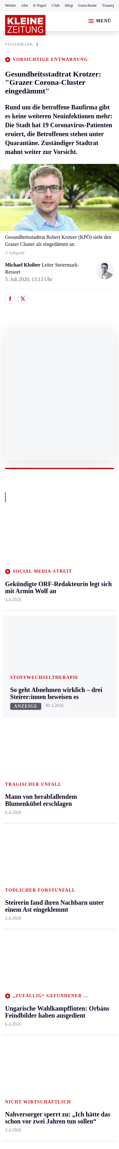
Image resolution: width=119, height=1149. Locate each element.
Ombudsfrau (90, 585)
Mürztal (13, 617)
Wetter (10, 5)
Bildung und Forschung (90, 809)
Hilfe (46, 704)
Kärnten (50, 548)
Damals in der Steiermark (92, 778)
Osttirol (49, 609)
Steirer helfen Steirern (91, 758)
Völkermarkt (54, 646)
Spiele (47, 741)
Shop (69, 5)
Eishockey (15, 778)
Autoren (49, 716)
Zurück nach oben (59, 531)
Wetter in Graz (93, 730)
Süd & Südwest (21, 641)
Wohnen (86, 609)
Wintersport (17, 766)
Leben (84, 548)
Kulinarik (87, 622)
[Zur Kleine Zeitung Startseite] (25, 25)
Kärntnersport (19, 716)
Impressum (17, 965)
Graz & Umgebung (16, 576)
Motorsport (16, 753)
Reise (83, 597)
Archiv (48, 729)
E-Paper (40, 5)
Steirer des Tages (95, 794)
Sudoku (49, 753)
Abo (24, 5)
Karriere (86, 634)
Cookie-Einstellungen (28, 1000)
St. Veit (48, 622)
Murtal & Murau (22, 604)
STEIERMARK (21, 44)
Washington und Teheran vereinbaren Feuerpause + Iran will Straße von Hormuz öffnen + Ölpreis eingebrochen (56, 933)
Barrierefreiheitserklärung (34, 982)
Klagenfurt (52, 560)
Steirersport (17, 704)
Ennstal (12, 560)
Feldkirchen (53, 573)
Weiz (10, 665)
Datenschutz (64, 965)
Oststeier (14, 629)
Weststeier (15, 678)
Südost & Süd (19, 653)
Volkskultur (89, 743)
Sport (11, 692)
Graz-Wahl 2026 (94, 825)
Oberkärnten (54, 597)
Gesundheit (89, 560)
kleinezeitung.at (40, 1022)
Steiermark (17, 548)
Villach (48, 634)
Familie (85, 646)
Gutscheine (87, 5)
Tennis (11, 741)
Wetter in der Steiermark (91, 715)
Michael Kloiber (23, 265)
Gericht (85, 837)
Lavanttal (50, 585)
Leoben (12, 592)
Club (56, 5)
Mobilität (87, 573)
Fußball (13, 729)
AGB (40, 965)
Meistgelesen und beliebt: (32, 862)
